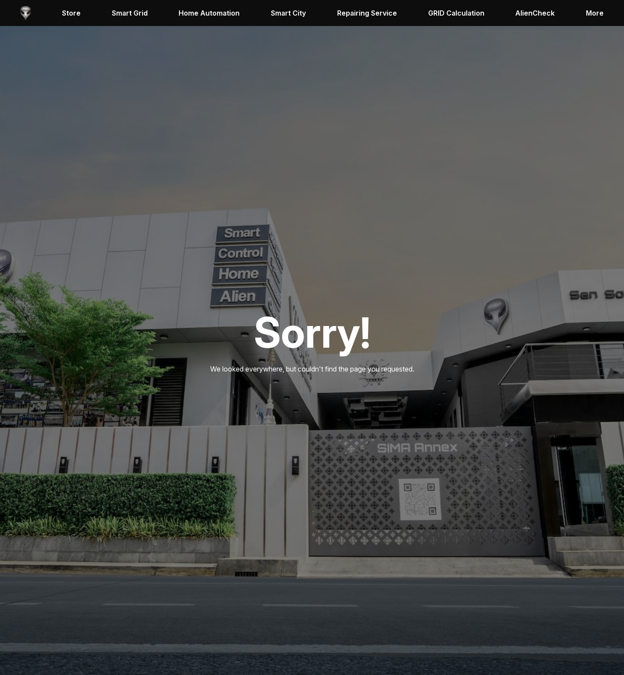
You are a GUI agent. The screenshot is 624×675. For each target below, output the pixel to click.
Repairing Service (367, 13)
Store (71, 13)
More (595, 13)
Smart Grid (130, 13)
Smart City (288, 13)
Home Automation (209, 13)
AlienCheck (535, 13)
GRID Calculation (456, 13)
